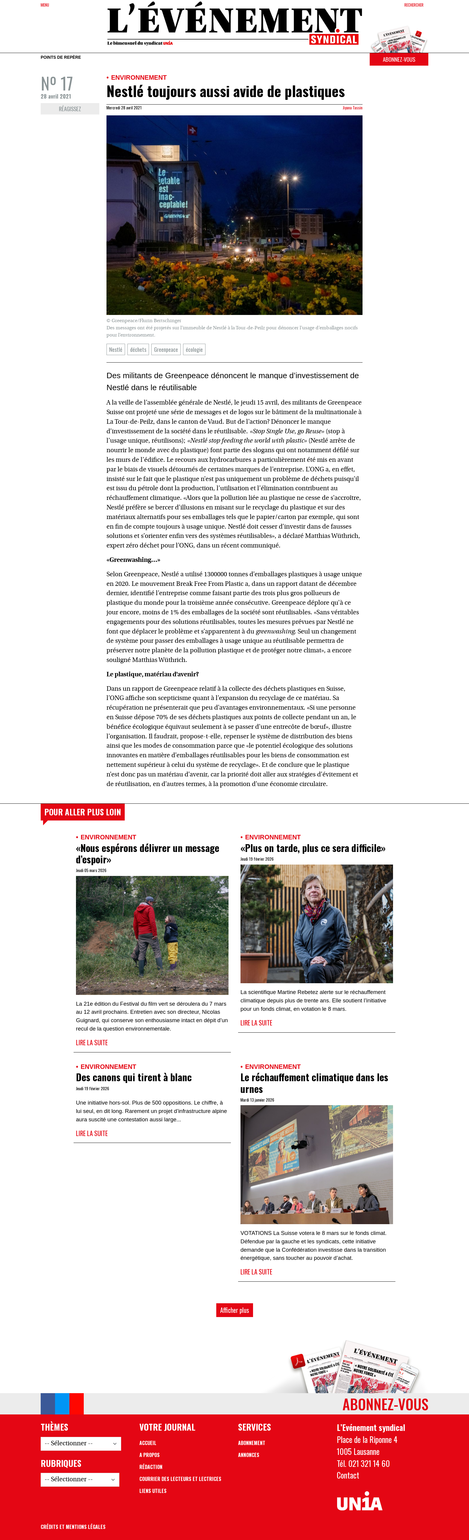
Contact (348, 1475)
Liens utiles (153, 1490)
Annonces (248, 1454)
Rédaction (150, 1466)
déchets (138, 349)
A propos (149, 1454)
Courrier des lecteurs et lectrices (180, 1478)
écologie (194, 349)
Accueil (147, 1443)
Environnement (139, 77)
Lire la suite (92, 1042)
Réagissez (70, 109)
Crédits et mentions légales (73, 1526)
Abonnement (251, 1443)
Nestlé (115, 349)
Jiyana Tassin (353, 108)
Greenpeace (166, 349)
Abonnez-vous (399, 59)
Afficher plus (234, 1310)
